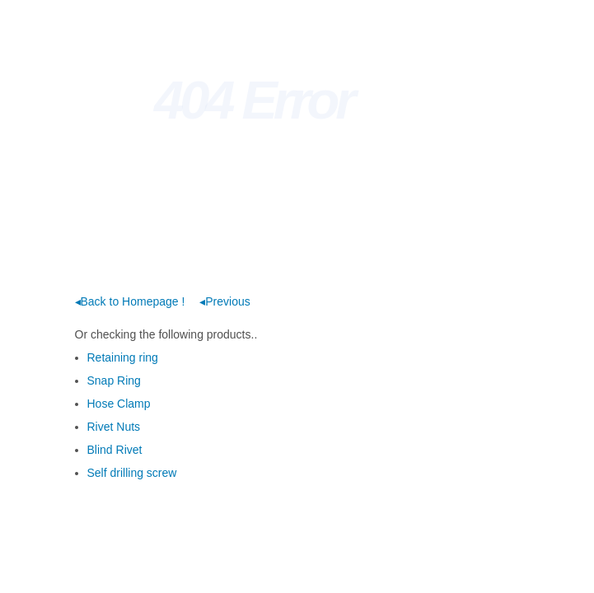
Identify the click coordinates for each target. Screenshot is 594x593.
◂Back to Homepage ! (130, 301)
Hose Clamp (119, 403)
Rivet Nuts (114, 426)
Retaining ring (122, 357)
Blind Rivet (115, 449)
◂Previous (224, 301)
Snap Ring (114, 380)
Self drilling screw (132, 472)
